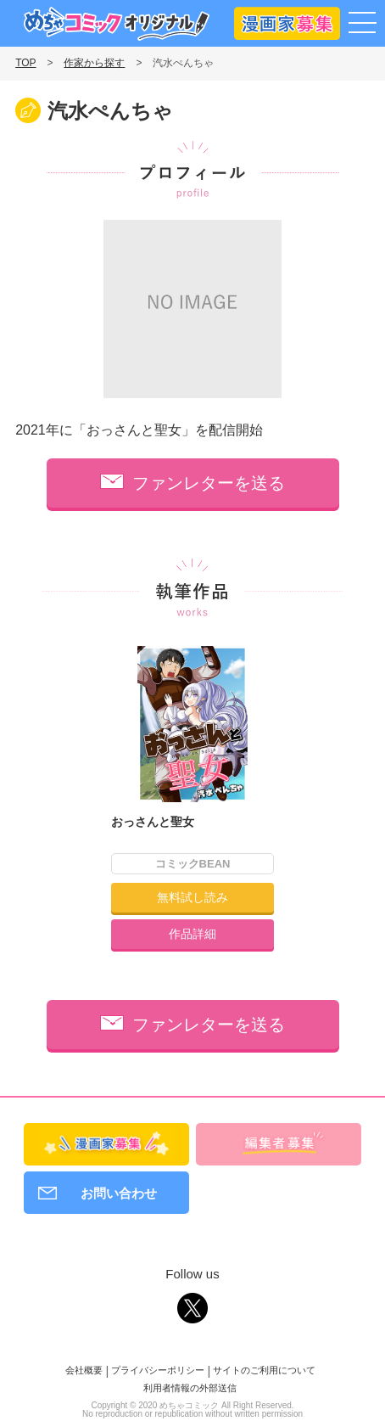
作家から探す (94, 63)
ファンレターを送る (208, 483)
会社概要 (84, 1370)
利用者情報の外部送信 (190, 1388)
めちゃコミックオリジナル (116, 24)
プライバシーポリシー (157, 1370)
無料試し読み (192, 897)
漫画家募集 (287, 20)
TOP (25, 63)
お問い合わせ (119, 1193)
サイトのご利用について (264, 1370)
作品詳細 (192, 934)
